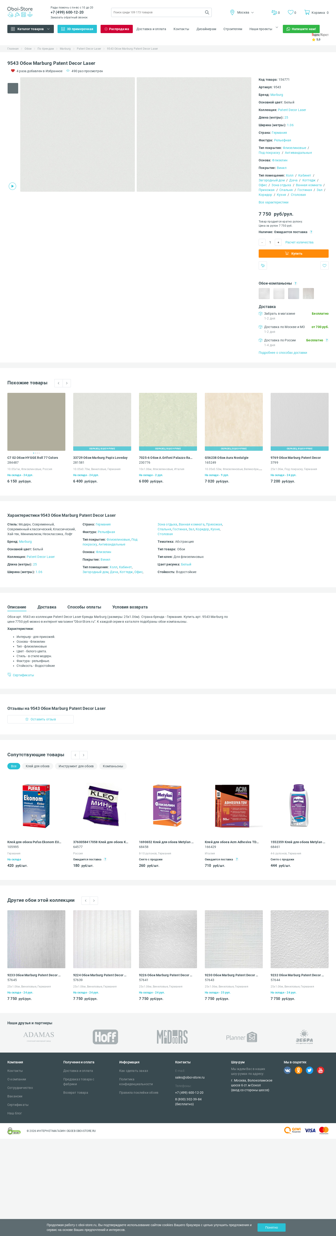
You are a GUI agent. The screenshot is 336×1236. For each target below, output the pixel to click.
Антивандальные (298, 152)
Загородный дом (272, 180)
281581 (78, 462)
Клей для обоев (38, 766)
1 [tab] (33, 453)
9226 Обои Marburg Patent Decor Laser (166, 975)
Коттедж (309, 180)
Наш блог (14, 1113)
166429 (210, 847)
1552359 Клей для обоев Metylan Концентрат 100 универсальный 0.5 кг (298, 842)
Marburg (65, 48)
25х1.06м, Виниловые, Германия (29, 986)
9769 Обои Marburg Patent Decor (296, 458)
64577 (78, 847)
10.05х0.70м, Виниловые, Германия (97, 469)
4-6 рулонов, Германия (286, 853)
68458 (143, 847)
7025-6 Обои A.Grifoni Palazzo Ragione (166, 458)
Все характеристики (273, 202)
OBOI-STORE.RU (86, 1131)
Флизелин (279, 160)
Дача (293, 180)
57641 (143, 980)
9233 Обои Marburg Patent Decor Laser (34, 975)
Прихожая (267, 190)
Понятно (271, 1227)
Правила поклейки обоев (138, 1092)
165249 (210, 462)
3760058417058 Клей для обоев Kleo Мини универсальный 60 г (100, 842)
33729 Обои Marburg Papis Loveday (100, 458)
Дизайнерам (206, 29)
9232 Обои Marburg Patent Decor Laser (298, 975)
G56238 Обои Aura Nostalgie (227, 458)
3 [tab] (37, 453)
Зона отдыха (281, 185)
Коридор (265, 195)
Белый (186, 564)
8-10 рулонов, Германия (155, 853)
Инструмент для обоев (76, 766)
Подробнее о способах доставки (283, 352)
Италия (210, 853)
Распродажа (119, 29)
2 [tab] (35, 453)
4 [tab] (39, 453)
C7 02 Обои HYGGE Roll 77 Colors (32, 458)
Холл (290, 175)
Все (14, 766)
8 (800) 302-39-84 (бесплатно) (188, 1101)
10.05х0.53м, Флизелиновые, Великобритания (235, 469)
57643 (209, 980)
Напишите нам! (304, 29)
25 (286, 117)
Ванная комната (309, 185)
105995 (13, 847)
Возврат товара (75, 1092)
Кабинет (304, 175)
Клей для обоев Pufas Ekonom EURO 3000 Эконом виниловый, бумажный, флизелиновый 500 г (34, 842)
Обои (28, 48)
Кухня (281, 195)
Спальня (286, 190)
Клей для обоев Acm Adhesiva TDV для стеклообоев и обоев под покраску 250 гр (232, 842)
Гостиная (305, 190)
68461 (275, 847)
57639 (78, 980)
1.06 (290, 125)
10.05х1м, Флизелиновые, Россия (29, 469)
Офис (263, 185)
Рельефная (282, 140)
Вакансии (15, 1096)
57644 (275, 980)
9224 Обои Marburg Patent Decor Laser (100, 975)
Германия (279, 132)
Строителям (232, 29)
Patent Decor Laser (89, 48)
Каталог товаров (30, 29)
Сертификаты (18, 1105)
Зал (319, 190)
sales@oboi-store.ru (190, 1077)
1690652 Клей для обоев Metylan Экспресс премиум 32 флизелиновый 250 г (166, 842)
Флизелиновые (294, 148)
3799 (274, 462)
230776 (144, 462)
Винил (282, 168)
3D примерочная (80, 29)
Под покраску (269, 152)
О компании (16, 1079)
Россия (78, 853)
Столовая (298, 195)
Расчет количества (299, 242)
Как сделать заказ (133, 1071)
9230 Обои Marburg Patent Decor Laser (232, 975)
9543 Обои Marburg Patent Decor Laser (132, 48)
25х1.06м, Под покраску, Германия (294, 469)
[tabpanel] (77, 134)
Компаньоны (113, 766)
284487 (13, 462)
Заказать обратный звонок (69, 17)
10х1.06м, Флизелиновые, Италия (161, 469)
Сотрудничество (20, 1088)
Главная (13, 48)
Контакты (181, 29)
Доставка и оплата (151, 29)
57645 (12, 980)
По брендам (46, 48)
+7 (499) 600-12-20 (67, 12)
